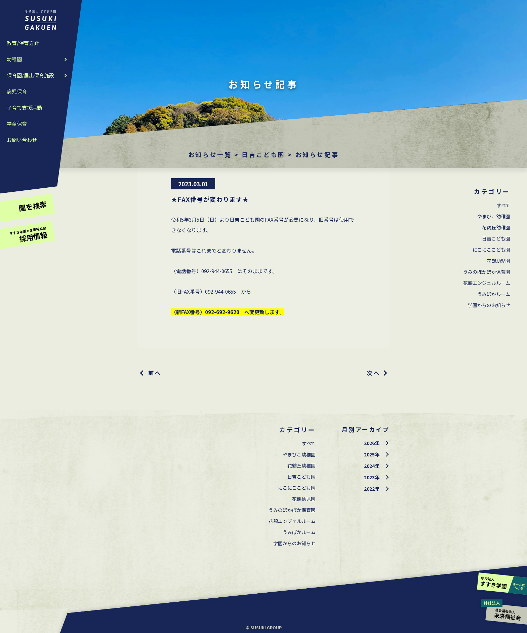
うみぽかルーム (493, 294)
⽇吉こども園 (496, 238)
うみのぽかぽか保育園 (486, 271)
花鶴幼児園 (498, 260)
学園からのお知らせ (489, 305)
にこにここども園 (491, 249)
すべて (503, 205)
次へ (373, 373)
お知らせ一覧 (210, 154)
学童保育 (17, 123)
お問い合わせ (22, 139)
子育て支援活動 (24, 107)
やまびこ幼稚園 (493, 216)
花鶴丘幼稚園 (496, 227)
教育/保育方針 (23, 42)
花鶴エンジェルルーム (486, 283)
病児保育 (17, 91)
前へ (155, 373)
